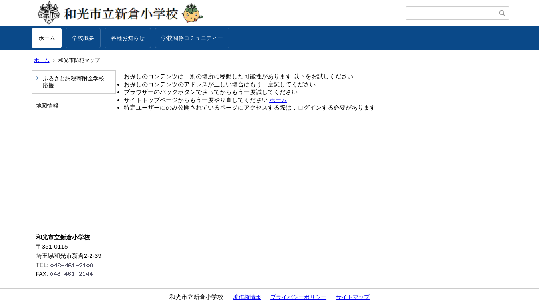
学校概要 (83, 38)
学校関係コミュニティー (192, 38)
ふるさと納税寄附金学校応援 (73, 81)
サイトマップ (353, 297)
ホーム (46, 38)
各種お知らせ (128, 38)
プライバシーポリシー (298, 297)
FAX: (68, 274)
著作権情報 (247, 297)
